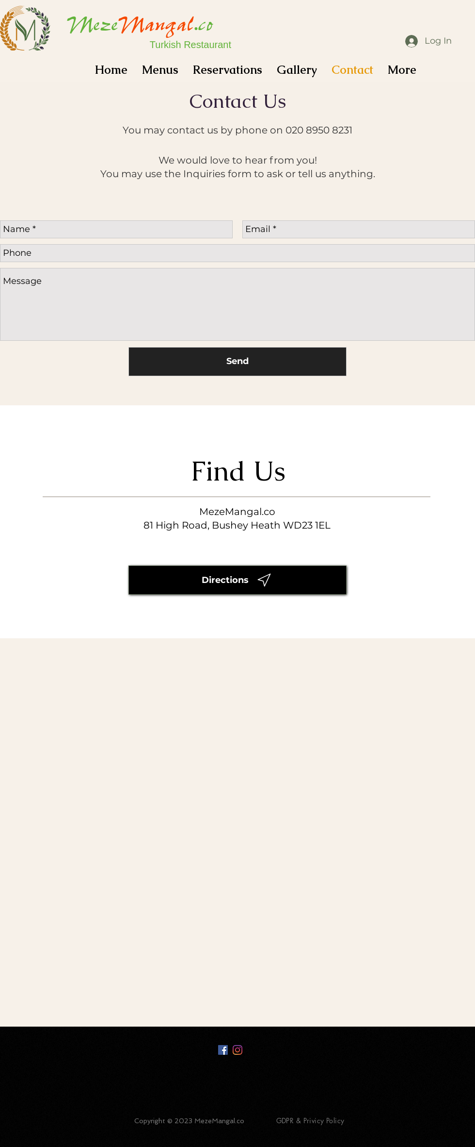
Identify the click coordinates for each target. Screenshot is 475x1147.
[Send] (237, 361)
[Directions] (237, 580)
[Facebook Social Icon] (223, 1050)
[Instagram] (237, 1050)
